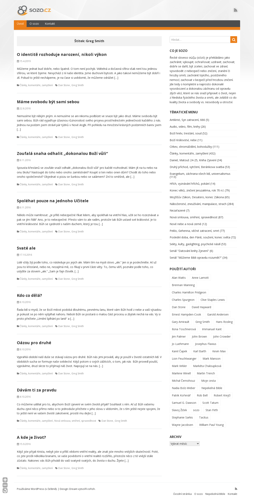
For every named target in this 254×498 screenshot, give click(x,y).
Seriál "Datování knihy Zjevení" (189, 248)
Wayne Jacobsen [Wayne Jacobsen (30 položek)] (182, 422)
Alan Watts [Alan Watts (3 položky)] (179, 275)
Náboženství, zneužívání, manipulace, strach (198, 201)
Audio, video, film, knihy (185, 124)
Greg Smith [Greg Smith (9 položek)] (202, 319)
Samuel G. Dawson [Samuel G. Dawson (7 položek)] (184, 400)
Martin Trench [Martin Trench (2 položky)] (206, 371)
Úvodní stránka (182, 491)
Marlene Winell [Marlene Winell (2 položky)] (181, 371)
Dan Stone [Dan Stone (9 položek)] (179, 304)
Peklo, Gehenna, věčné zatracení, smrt (194, 228)
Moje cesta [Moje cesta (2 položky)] (208, 378)
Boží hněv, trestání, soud (186, 131)
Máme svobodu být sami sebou (48, 99)
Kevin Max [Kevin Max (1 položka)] (219, 348)
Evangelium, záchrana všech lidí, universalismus (200, 171)
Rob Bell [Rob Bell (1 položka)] (202, 393)
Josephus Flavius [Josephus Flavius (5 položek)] (205, 341)
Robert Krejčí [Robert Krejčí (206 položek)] (222, 393)
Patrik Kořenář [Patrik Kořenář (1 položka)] (181, 393)
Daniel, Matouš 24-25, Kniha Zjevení (193, 157)
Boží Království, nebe (183, 137)
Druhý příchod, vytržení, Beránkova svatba (197, 164)
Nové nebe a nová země (185, 221)
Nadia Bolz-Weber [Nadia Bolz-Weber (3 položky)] (183, 385)
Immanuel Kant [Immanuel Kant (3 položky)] (212, 326)
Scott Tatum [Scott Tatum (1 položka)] (210, 400)
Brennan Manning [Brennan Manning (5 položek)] (183, 282)
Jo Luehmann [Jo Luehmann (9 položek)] (180, 341)
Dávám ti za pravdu (37, 387)
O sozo (34, 21)
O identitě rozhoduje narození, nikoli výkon (62, 51)
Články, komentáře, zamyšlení (36, 82)
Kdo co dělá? (29, 292)
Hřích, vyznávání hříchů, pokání (190, 181)
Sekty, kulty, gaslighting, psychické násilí (195, 242)
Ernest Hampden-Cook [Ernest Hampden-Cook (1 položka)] (186, 312)
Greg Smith (77, 82)
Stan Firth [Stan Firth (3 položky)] (212, 407)
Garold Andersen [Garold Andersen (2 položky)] (218, 312)
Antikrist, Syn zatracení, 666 (187, 117)
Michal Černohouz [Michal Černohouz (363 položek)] (183, 378)
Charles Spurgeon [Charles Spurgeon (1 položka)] (183, 297)
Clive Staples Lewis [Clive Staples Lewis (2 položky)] (213, 297)
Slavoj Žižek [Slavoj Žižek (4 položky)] (179, 407)
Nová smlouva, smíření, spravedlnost (75, 418)
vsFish (91, 486)
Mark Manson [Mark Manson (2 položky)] (211, 356)
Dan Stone (64, 82)
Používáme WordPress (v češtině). (37, 486)
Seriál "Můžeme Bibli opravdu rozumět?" (196, 255)
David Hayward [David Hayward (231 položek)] (201, 304)
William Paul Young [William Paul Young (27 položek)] (211, 422)
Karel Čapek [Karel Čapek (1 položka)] (179, 348)
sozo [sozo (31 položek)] (196, 407)
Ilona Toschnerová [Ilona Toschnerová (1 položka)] (184, 326)
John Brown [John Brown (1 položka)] (199, 334)
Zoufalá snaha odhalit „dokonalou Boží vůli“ (62, 150)
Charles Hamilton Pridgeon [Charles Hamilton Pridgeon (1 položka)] (189, 290)
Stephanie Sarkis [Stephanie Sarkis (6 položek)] (182, 415)
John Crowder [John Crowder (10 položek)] (222, 334)
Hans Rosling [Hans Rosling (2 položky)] (224, 319)
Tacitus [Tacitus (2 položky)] (203, 415)
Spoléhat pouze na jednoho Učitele (53, 198)
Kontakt (50, 21)
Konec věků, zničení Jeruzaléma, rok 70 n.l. (197, 188)
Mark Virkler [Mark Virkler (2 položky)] (179, 363)
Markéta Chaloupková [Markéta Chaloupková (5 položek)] (207, 363)
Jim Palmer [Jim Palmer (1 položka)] (179, 334)
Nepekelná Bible (215, 491)
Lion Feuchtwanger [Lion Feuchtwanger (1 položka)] (184, 356)
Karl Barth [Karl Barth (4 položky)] (199, 348)
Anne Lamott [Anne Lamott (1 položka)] (200, 275)
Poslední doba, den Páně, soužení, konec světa (200, 235)
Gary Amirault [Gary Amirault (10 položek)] (180, 319)
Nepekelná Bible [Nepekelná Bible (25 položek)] (211, 385)
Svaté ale (26, 245)
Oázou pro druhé (34, 340)
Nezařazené (177, 208)
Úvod (20, 21)
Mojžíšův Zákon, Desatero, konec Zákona (197, 194)
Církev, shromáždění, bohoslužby (191, 144)
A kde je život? (31, 434)
